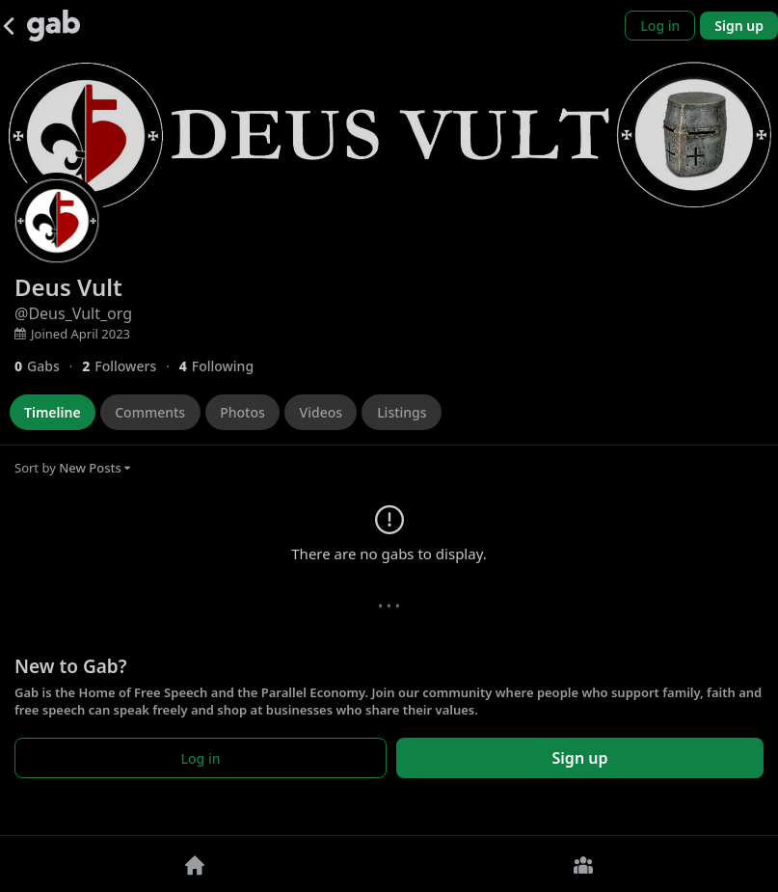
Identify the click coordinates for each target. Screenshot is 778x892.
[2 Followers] (130, 366)
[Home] (194, 864)
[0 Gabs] (48, 366)
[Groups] (584, 864)
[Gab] (53, 25)
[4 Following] (223, 366)
